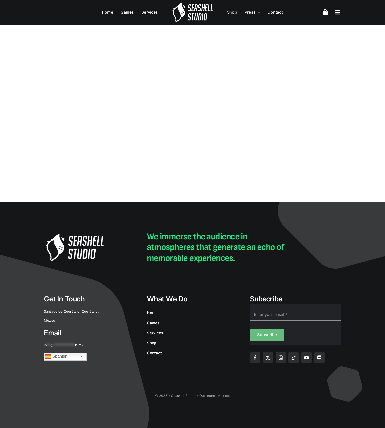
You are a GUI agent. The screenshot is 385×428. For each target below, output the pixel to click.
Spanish (56, 357)
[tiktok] (293, 357)
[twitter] (268, 357)
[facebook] (255, 357)
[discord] (319, 357)
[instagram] (281, 357)
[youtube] (306, 357)
